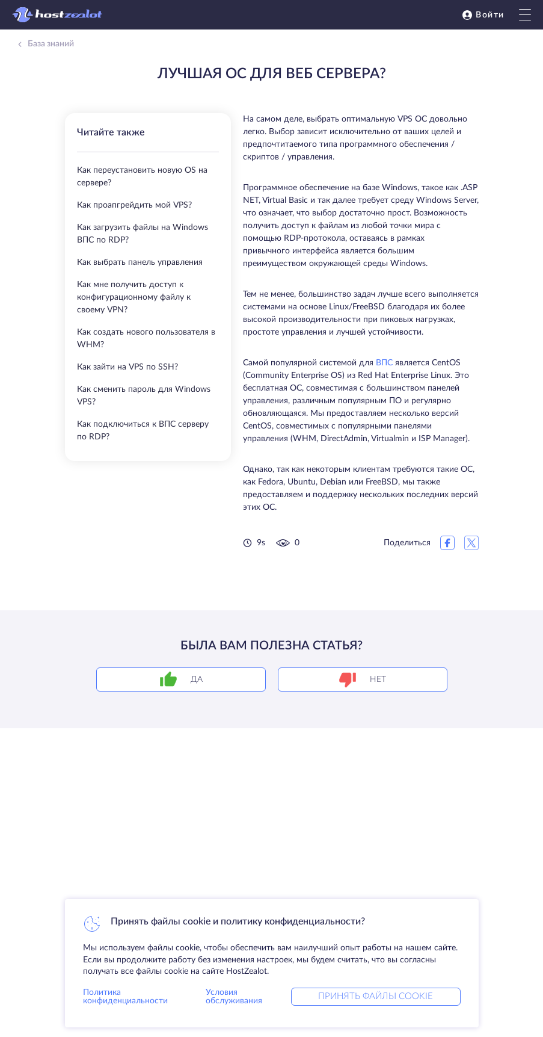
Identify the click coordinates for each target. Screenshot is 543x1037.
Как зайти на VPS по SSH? (127, 367)
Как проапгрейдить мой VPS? (134, 205)
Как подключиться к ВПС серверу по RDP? (143, 430)
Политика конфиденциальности (125, 996)
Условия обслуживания (234, 996)
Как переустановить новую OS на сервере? (142, 176)
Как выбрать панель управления (140, 262)
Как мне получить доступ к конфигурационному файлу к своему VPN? (134, 297)
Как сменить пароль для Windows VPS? (143, 395)
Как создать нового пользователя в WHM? (146, 338)
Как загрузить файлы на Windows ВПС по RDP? (142, 233)
